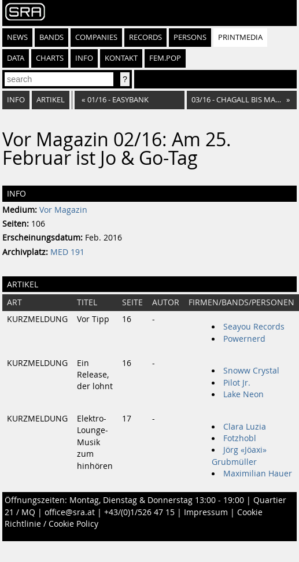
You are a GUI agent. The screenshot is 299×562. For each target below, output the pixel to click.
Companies (96, 37)
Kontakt (121, 58)
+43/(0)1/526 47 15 (139, 512)
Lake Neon (243, 394)
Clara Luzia (244, 427)
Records (145, 37)
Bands (51, 37)
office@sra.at (70, 512)
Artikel (50, 100)
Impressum (206, 512)
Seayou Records (254, 326)
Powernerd (244, 339)
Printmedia (240, 37)
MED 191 (67, 252)
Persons (190, 37)
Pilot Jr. (236, 383)
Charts (50, 58)
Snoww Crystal (251, 370)
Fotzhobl (239, 438)
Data (15, 58)
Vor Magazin (63, 210)
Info (84, 58)
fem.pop (165, 58)
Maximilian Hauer (257, 473)
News (17, 37)
